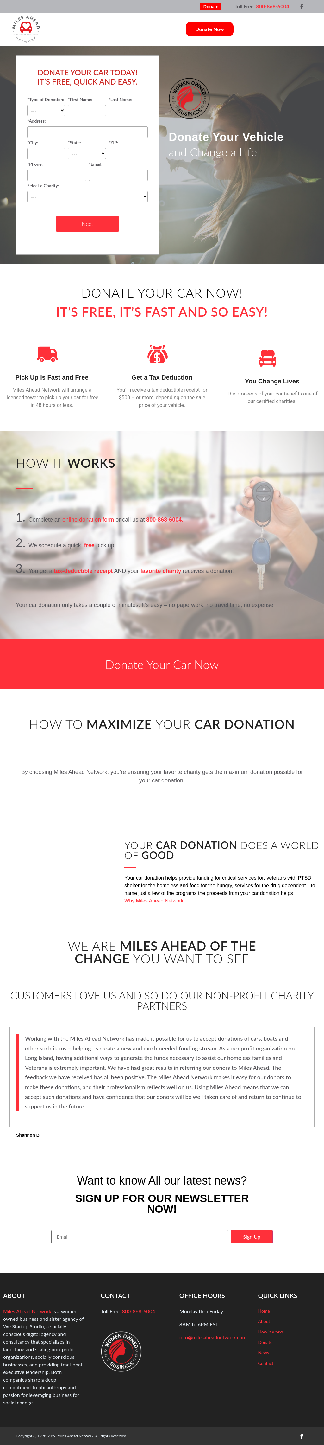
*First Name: (87, 105)
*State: (87, 149)
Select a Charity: (87, 192)
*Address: (87, 127)
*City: (46, 148)
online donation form (88, 520)
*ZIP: (127, 148)
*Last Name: (127, 105)
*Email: (118, 170)
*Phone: (56, 170)
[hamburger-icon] (99, 29)
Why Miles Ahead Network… (156, 900)
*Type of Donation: (46, 106)
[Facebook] (302, 6)
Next (87, 223)
